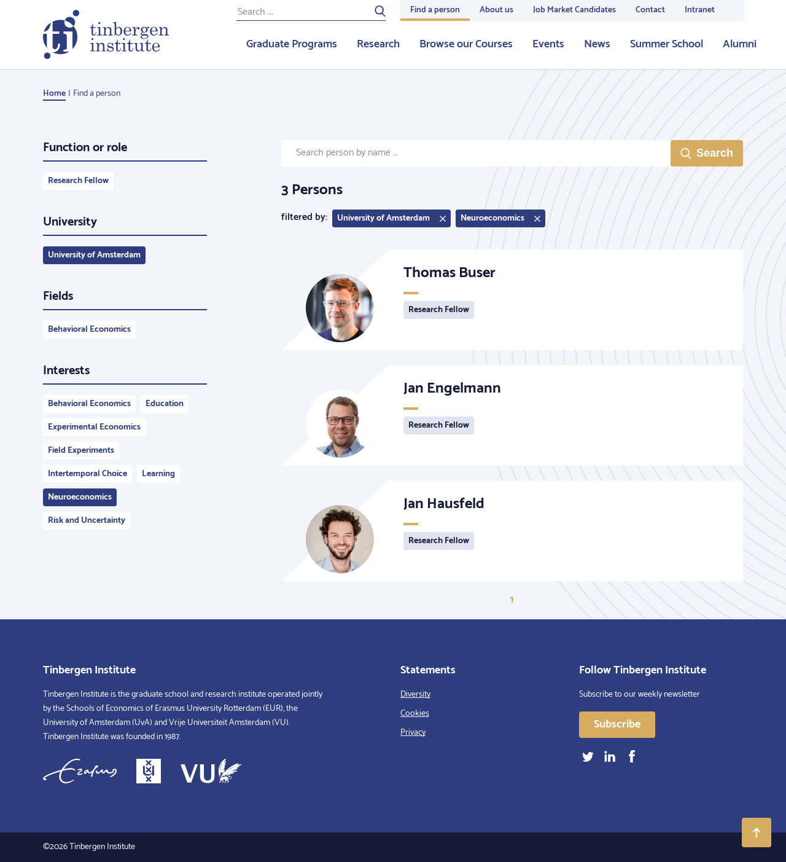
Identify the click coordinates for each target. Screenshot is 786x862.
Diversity (415, 695)
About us (496, 10)
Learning (158, 474)
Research (378, 44)
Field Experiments (81, 451)
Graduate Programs (291, 44)
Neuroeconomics (80, 497)
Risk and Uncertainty (86, 521)
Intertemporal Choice (87, 474)
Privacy (413, 733)
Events (548, 44)
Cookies (414, 714)
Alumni (740, 44)
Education (165, 404)
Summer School (666, 44)
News (597, 44)
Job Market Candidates (574, 10)
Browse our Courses (466, 44)
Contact (650, 10)
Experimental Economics (94, 427)
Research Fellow (78, 181)
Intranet (700, 10)
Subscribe (617, 724)
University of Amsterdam (94, 255)
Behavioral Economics (89, 330)
